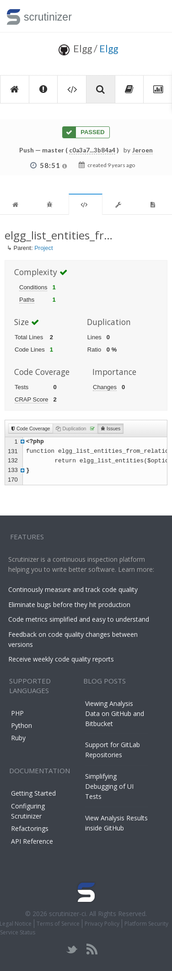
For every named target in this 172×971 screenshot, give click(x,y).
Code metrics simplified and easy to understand (78, 619)
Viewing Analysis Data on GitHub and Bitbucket (114, 713)
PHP (17, 713)
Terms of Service (58, 924)
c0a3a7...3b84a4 (92, 150)
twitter (72, 949)
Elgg (108, 48)
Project (43, 247)
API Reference (32, 841)
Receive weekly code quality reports (61, 659)
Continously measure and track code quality (73, 589)
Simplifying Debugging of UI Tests (109, 786)
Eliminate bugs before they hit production (69, 604)
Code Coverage (30, 428)
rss (91, 949)
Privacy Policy (102, 924)
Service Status (17, 932)
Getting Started (33, 793)
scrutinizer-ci (67, 913)
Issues (110, 428)
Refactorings (29, 828)
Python (21, 725)
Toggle (154, 16)
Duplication (75, 428)
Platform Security (146, 924)
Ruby (18, 737)
